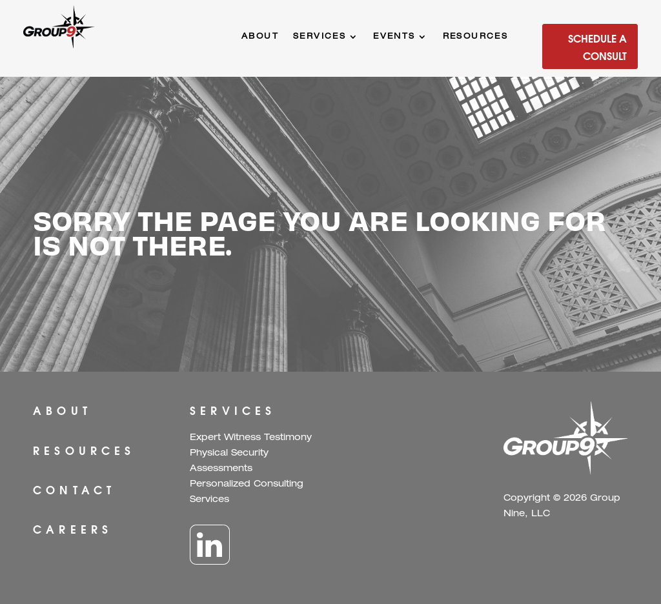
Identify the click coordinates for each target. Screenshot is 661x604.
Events (394, 37)
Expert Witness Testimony (251, 438)
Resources (476, 37)
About (260, 37)
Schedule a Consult (597, 46)
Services (319, 37)
